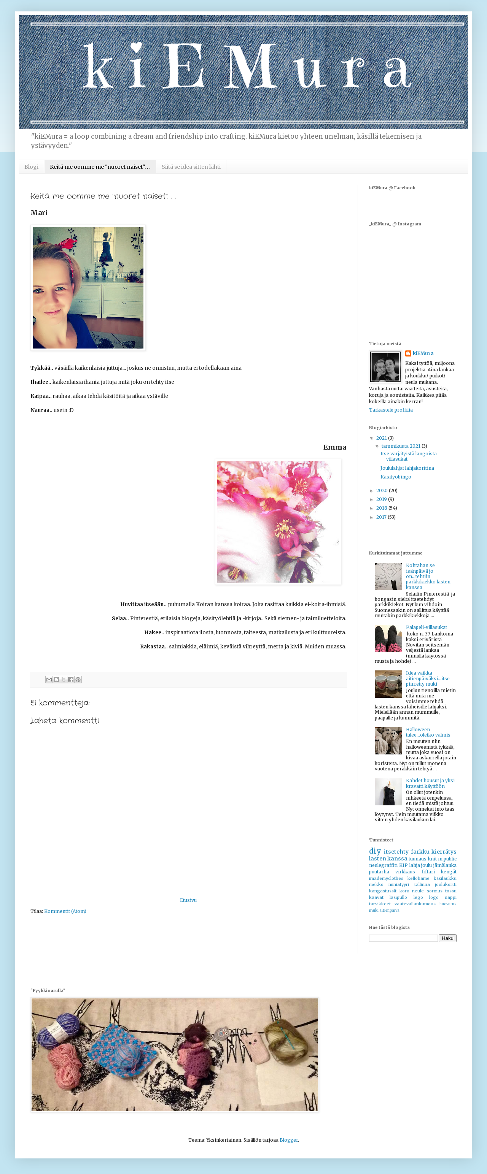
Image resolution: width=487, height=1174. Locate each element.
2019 (382, 499)
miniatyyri (398, 884)
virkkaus (405, 872)
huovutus (448, 904)
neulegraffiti (383, 865)
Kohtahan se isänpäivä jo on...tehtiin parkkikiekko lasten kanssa (428, 576)
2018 (382, 508)
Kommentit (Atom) (65, 911)
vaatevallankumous (415, 903)
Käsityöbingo (395, 477)
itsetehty (396, 851)
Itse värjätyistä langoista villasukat (408, 456)
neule (418, 891)
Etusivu (188, 900)
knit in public (442, 859)
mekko (376, 884)
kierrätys (444, 851)
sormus (434, 891)
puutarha (379, 872)
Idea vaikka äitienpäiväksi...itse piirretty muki (428, 678)
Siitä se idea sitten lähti (191, 166)
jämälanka (445, 865)
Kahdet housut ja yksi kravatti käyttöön (430, 783)
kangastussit (382, 891)
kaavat (376, 897)
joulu (426, 865)
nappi (451, 897)
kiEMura (423, 353)
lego (418, 897)
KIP (403, 865)
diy (375, 851)
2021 (382, 438)
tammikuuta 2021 (402, 446)
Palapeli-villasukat (426, 627)
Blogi (31, 166)
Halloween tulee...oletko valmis (428, 732)
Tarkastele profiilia (391, 410)
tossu (451, 891)
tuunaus (418, 859)
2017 (382, 517)
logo (434, 897)
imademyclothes (386, 878)
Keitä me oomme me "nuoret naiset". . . (100, 166)
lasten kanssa (388, 858)
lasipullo (398, 897)
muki (374, 910)
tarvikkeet (380, 903)
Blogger (289, 1140)
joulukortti (446, 884)
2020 (382, 490)
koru (404, 891)
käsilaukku (445, 878)
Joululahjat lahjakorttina (407, 468)
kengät (449, 872)
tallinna (422, 884)
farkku (420, 851)
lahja (414, 865)
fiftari (428, 872)
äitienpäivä (389, 910)
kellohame (418, 878)
